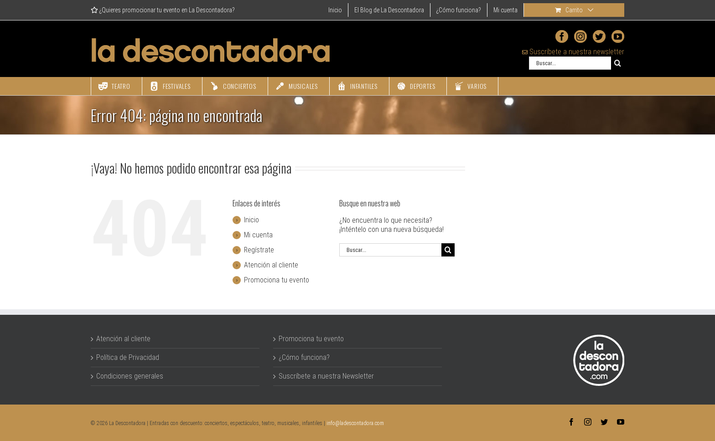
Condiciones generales (129, 376)
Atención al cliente (271, 265)
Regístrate (259, 250)
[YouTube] (617, 36)
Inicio (251, 219)
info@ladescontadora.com (355, 423)
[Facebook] (561, 36)
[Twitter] (599, 36)
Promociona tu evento (276, 280)
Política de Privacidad (127, 357)
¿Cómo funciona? (304, 357)
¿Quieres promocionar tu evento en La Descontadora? (163, 10)
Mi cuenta (258, 235)
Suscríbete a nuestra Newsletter (326, 376)
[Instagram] (580, 36)
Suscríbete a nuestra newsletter (573, 51)
